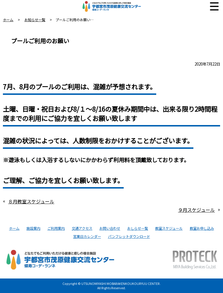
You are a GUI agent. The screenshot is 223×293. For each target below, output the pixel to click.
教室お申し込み (202, 228)
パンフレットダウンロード (129, 236)
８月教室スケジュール (31, 201)
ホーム (8, 19)
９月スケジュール (196, 209)
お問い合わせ (109, 228)
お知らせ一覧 (34, 19)
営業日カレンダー (87, 236)
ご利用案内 (56, 228)
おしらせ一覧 (137, 228)
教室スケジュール (169, 228)
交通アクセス (82, 228)
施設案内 (33, 228)
